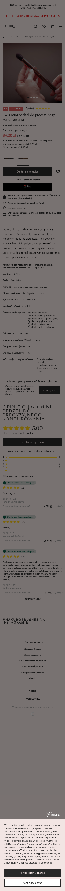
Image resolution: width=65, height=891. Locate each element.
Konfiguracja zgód (32, 883)
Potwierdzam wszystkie (32, 872)
